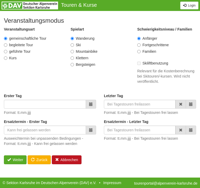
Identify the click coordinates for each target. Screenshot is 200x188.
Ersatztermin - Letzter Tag (126, 122)
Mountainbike (84, 51)
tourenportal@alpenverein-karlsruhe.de (165, 183)
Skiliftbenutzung (152, 63)
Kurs (10, 58)
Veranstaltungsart (19, 29)
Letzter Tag (113, 96)
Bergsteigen (83, 64)
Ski (76, 45)
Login (189, 5)
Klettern (79, 58)
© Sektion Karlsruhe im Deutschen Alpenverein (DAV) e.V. (49, 183)
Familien (146, 51)
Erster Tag (13, 96)
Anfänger (147, 38)
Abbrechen (66, 160)
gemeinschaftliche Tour (25, 38)
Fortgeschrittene (153, 45)
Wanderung (83, 38)
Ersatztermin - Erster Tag (25, 122)
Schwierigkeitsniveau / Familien (164, 29)
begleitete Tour (18, 45)
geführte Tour (17, 51)
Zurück (39, 160)
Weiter (15, 160)
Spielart (77, 29)
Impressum (112, 183)
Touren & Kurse (79, 5)
